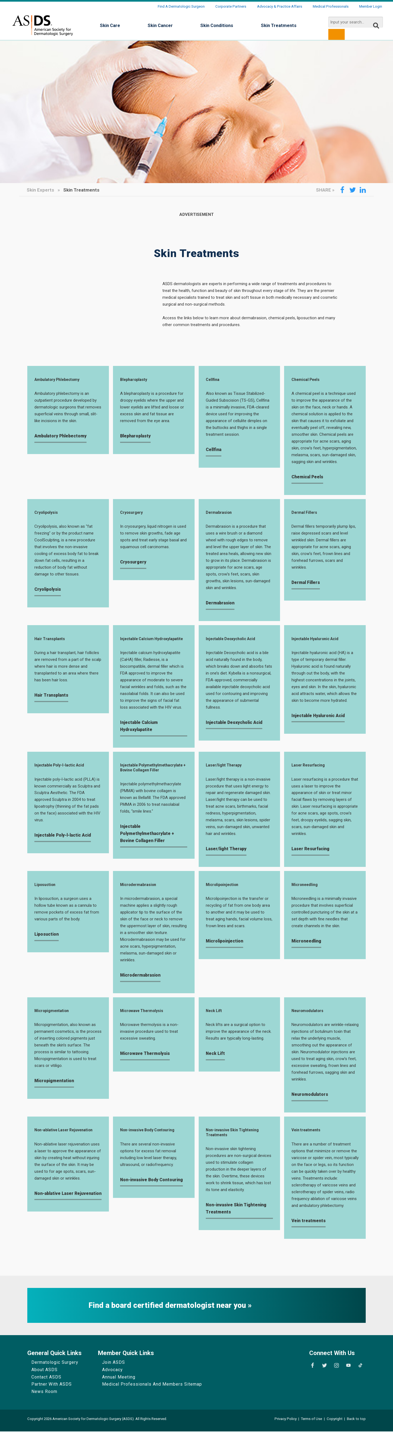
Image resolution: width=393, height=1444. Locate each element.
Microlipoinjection (224, 894)
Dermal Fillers (306, 514)
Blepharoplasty (136, 380)
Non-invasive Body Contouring (152, 1142)
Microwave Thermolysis (145, 1022)
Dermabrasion (221, 514)
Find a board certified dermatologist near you (168, 1318)
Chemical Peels (307, 380)
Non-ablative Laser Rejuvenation (54, 1145)
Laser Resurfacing (311, 774)
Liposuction (46, 894)
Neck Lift (215, 1022)
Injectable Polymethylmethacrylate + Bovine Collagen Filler (148, 780)
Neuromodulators (310, 1022)
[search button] (336, 34)
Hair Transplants (51, 641)
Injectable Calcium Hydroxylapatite (139, 644)
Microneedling (306, 894)
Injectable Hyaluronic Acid (318, 641)
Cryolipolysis (47, 514)
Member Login (370, 6)
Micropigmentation (54, 1022)
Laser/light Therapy (226, 774)
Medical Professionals (331, 6)
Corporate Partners (230, 6)
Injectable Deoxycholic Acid (235, 641)
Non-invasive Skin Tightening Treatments (236, 1145)
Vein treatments (308, 1142)
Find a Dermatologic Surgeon (181, 6)
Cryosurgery (133, 514)
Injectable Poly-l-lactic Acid (63, 774)
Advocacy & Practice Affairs (279, 6)
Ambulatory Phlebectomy (61, 380)
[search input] (355, 22)
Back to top (356, 1431)
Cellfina (213, 380)
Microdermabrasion (141, 894)
